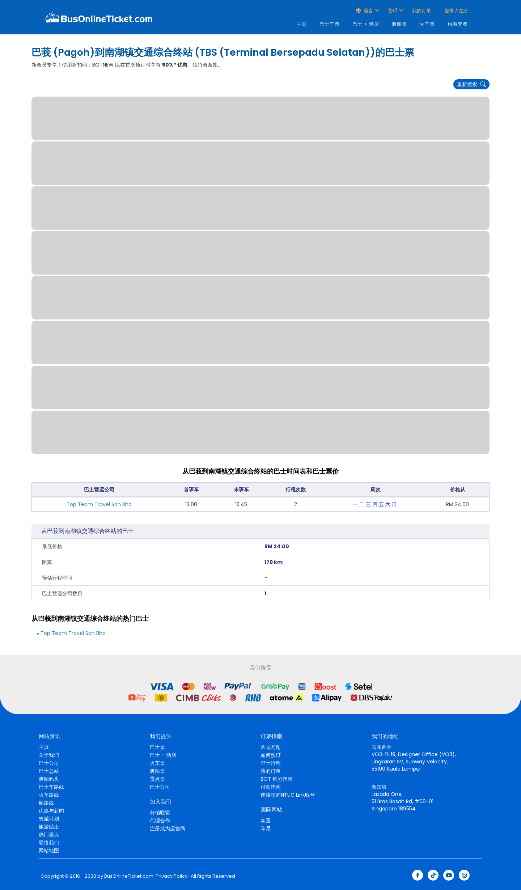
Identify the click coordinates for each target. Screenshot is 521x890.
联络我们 (49, 842)
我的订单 (421, 10)
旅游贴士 (49, 826)
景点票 (157, 779)
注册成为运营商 (167, 828)
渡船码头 (49, 779)
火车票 (427, 24)
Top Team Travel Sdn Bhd (99, 504)
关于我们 (49, 755)
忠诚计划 (49, 818)
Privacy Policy (170, 876)
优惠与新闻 (51, 810)
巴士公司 (49, 763)
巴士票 (157, 747)
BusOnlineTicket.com (128, 876)
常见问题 (270, 747)
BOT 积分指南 (276, 779)
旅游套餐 (458, 24)
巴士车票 (329, 24)
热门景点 (49, 834)
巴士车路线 (51, 787)
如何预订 (270, 755)
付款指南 (270, 787)
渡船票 (399, 24)
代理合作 (160, 820)
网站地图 (49, 850)
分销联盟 (160, 812)
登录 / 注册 (456, 10)
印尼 (265, 828)
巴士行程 (270, 763)
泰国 (265, 820)
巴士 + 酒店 (365, 24)
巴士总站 (49, 771)
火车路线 (49, 794)
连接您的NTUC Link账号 (287, 794)
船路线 (46, 802)
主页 (302, 24)
